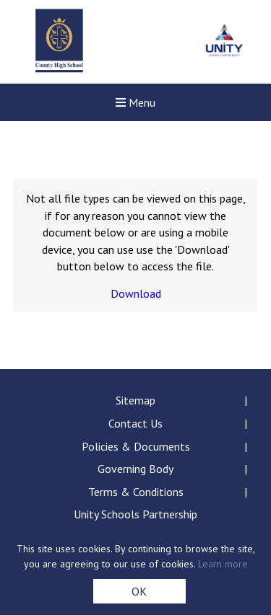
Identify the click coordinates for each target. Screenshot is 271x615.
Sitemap (135, 400)
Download (136, 293)
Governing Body (135, 468)
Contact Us (135, 423)
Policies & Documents (136, 446)
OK (139, 591)
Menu (135, 102)
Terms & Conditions (136, 492)
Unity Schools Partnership (135, 514)
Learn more (223, 563)
